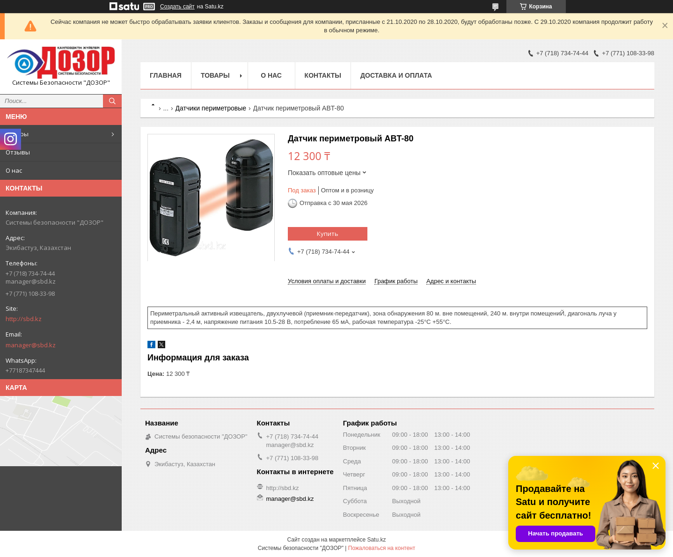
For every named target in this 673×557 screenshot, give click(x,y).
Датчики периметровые (211, 108)
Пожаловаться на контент (381, 548)
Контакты (323, 75)
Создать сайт (177, 6)
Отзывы (18, 152)
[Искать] (112, 101)
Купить (327, 233)
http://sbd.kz (24, 319)
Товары (17, 134)
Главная (166, 75)
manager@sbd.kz (31, 345)
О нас (14, 170)
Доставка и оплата (396, 75)
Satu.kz (376, 539)
